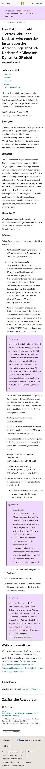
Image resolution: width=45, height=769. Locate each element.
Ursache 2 (7, 81)
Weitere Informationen (12, 87)
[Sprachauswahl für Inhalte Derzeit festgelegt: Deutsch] (7, 740)
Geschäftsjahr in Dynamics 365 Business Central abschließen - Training (20, 714)
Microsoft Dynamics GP (17, 22)
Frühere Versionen (28, 752)
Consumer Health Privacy (11, 759)
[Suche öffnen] (32, 3)
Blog (3, 755)
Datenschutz (24, 755)
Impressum (26, 762)
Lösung (6, 84)
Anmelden (39, 3)
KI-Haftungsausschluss (10, 752)
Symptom (7, 74)
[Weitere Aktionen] (41, 22)
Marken (5, 765)
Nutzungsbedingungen (10, 762)
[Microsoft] (22, 3)
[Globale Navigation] (2, 3)
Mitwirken (13, 755)
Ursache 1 (7, 77)
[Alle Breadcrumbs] (4, 22)
